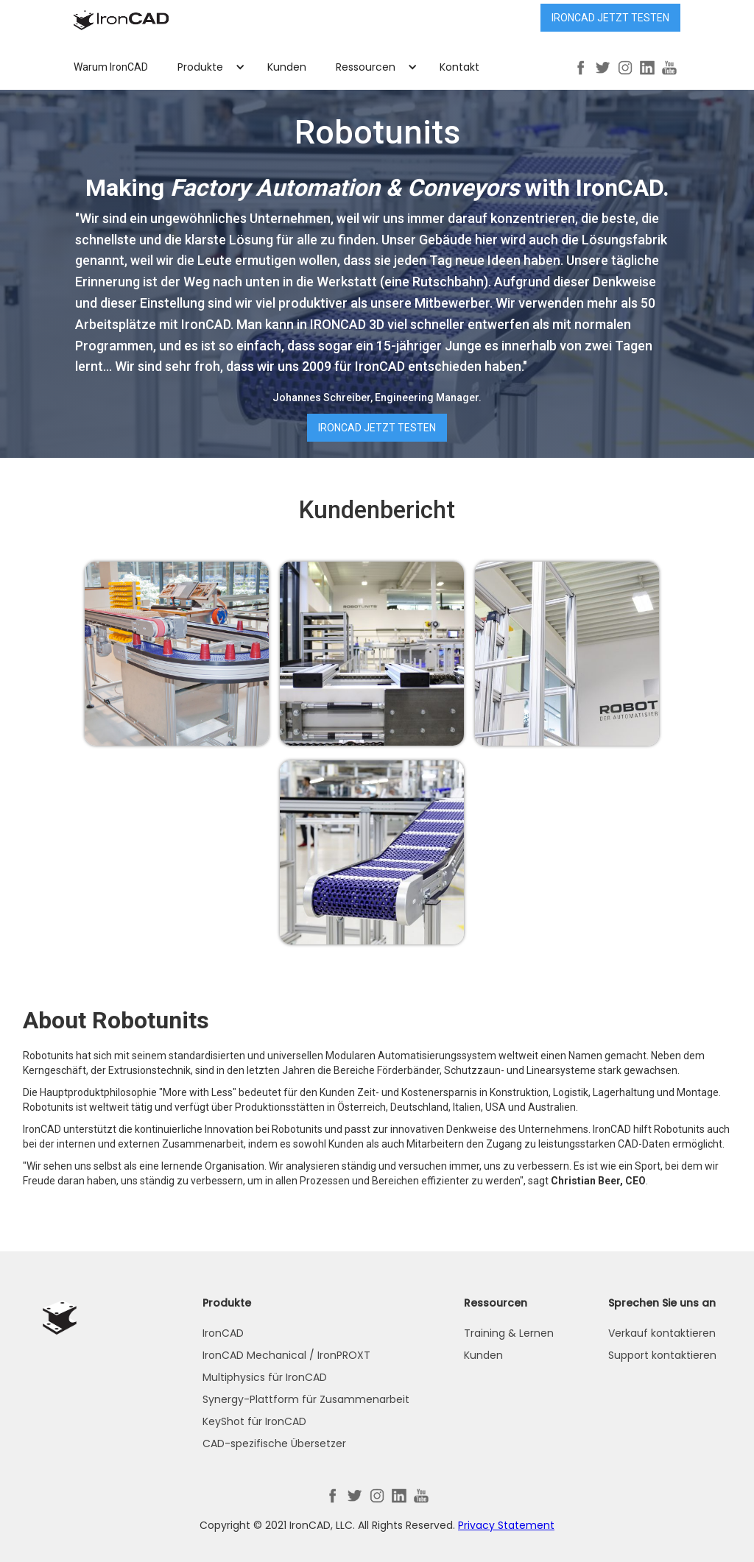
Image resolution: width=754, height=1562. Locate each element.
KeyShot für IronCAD (254, 1421)
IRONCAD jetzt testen (610, 18)
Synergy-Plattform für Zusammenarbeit (305, 1399)
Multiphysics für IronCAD (264, 1377)
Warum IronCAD (111, 67)
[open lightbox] (177, 654)
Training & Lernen (509, 1333)
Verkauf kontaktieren (662, 1333)
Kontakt (459, 67)
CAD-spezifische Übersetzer (274, 1443)
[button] (208, 67)
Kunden (286, 67)
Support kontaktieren (662, 1355)
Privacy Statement (506, 1525)
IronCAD (223, 1333)
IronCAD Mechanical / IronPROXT (286, 1355)
